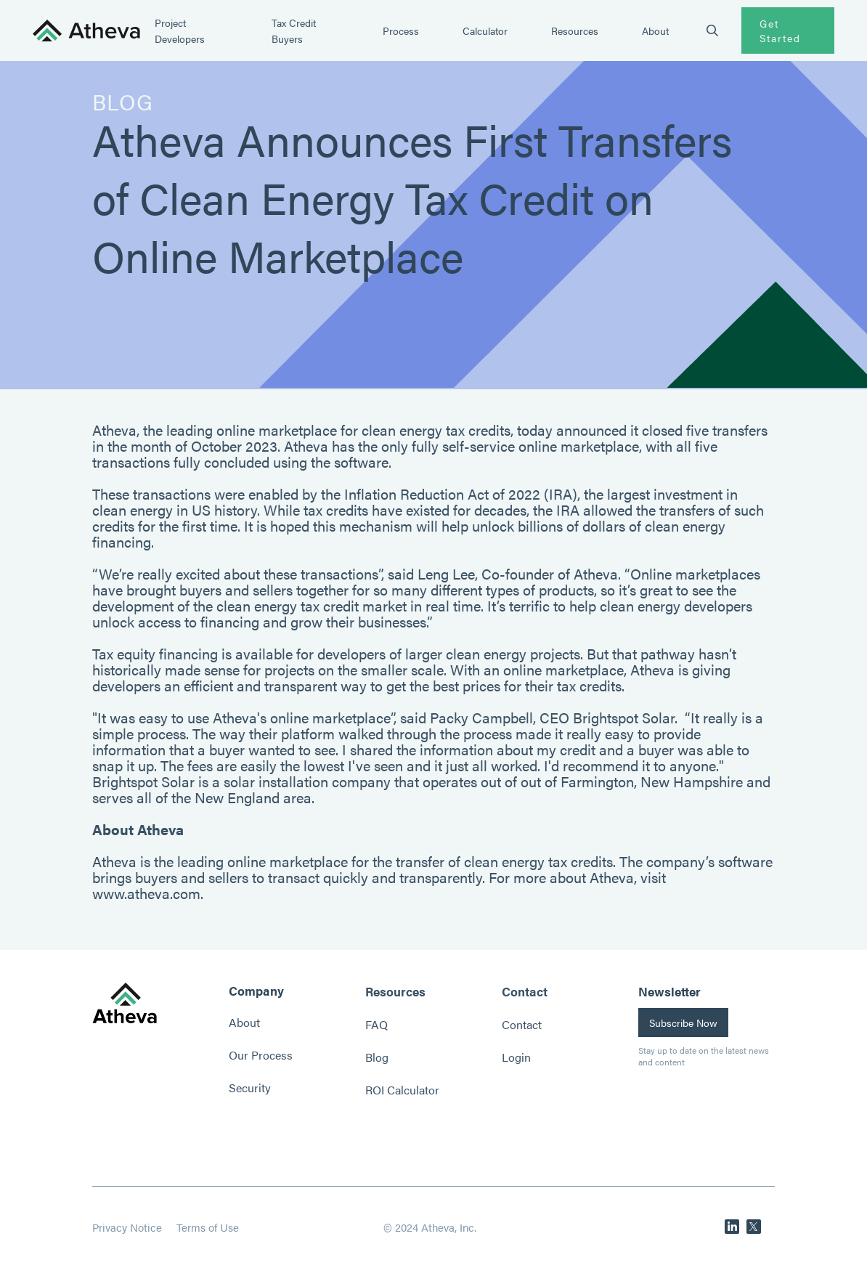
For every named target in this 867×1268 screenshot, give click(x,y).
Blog (376, 1057)
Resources (574, 30)
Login (516, 1057)
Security (250, 1087)
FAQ (376, 1024)
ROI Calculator (402, 1089)
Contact (522, 1024)
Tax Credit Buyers (294, 30)
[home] (86, 31)
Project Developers (180, 30)
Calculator (485, 30)
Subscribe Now (683, 1022)
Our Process (261, 1054)
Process (401, 30)
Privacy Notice (127, 1227)
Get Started (780, 30)
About (655, 30)
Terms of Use (207, 1227)
